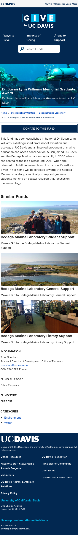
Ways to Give (9, 37)
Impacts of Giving (33, 37)
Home (4, 112)
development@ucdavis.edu (15, 528)
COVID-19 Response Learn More (61, 3)
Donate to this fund (39, 128)
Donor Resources (11, 457)
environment (12, 417)
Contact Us (48, 470)
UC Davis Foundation (54, 457)
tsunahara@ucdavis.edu (14, 365)
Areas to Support (60, 37)
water (8, 423)
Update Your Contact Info (57, 477)
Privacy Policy (9, 493)
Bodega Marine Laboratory (52, 112)
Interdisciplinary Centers (23, 112)
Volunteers (7, 475)
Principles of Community (56, 463)
